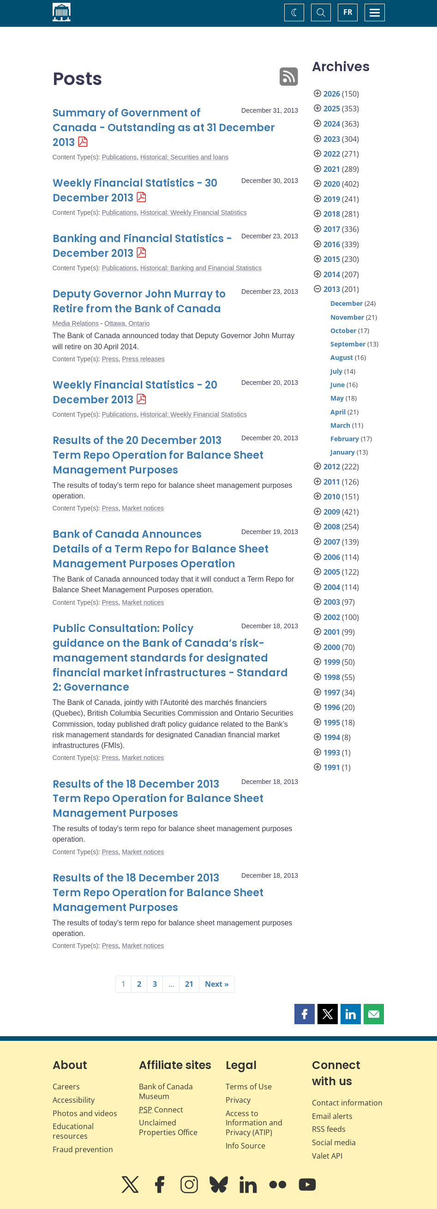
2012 (331, 467)
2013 (331, 289)
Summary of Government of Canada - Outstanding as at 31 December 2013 (164, 128)
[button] (304, 1014)
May (337, 398)
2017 (331, 229)
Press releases (143, 359)
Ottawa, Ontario (127, 323)
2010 (331, 497)
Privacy (238, 1100)
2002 (331, 617)
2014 (331, 274)
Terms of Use (249, 1086)
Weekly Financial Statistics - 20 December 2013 (135, 392)
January (342, 452)
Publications (119, 157)
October (343, 330)
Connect (161, 1110)
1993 (331, 752)
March (340, 425)
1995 (331, 722)
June (337, 384)
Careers (66, 1086)
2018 (331, 214)
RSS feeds (329, 1129)
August (341, 357)
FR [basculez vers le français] (348, 12)
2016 (331, 244)
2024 (331, 124)
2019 (331, 199)
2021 (331, 169)
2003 (331, 602)
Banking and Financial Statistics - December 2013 (142, 246)
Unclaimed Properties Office (168, 1127)
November (347, 317)
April (338, 411)
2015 (331, 259)
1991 (331, 767)
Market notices (143, 508)
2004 (331, 587)
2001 (331, 632)
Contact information (347, 1103)
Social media (334, 1142)
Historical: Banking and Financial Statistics (201, 268)
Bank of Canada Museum (166, 1091)
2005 (331, 572)
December (346, 303)
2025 (331, 108)
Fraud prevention (83, 1149)
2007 (331, 542)
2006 (331, 557)
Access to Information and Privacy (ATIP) (254, 1123)
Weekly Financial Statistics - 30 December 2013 (135, 190)
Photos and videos (85, 1113)
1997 (331, 692)
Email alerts (332, 1116)
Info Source (245, 1146)
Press (110, 359)
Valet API (327, 1156)
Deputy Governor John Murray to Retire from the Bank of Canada (139, 301)
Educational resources (73, 1131)
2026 (331, 94)
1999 (331, 662)
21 (189, 984)
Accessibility (74, 1100)
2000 (331, 647)
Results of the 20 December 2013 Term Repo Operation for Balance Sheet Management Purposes (158, 455)
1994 (331, 737)
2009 (331, 512)
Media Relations (76, 323)
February (344, 438)
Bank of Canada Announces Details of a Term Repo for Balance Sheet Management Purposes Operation (161, 549)
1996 (331, 707)
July (336, 371)
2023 (331, 139)
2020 (331, 184)
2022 (331, 154)
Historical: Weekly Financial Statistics (193, 212)
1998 (331, 677)
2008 (331, 527)
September (347, 344)
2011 (331, 482)
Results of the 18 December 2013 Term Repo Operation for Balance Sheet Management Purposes (158, 799)
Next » (217, 984)
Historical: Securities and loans (184, 157)
